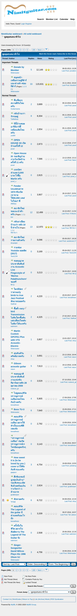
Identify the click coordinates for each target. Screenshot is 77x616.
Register (28, 24)
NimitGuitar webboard (11, 34)
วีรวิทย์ (13, 502)
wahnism (14, 326)
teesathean (72, 297)
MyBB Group (31, 605)
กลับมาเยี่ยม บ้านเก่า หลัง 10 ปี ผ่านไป (18, 224)
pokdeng (73, 466)
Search (40, 19)
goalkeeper (15, 495)
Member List (52, 19)
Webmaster (15, 73)
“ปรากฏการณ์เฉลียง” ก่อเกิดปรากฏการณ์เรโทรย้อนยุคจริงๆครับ (18, 444)
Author (12, 58)
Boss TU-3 (19, 409)
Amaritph (14, 243)
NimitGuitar (17, 599)
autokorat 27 (71, 241)
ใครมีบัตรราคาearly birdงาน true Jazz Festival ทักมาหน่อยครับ (18, 295)
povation (73, 71)
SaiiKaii (13, 304)
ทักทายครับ (19, 499)
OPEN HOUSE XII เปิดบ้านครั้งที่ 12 (18, 143)
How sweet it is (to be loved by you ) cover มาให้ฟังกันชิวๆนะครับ (18, 463)
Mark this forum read (47, 54)
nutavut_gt (15, 388)
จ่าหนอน (73, 213)
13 (31, 227)
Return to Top (27, 599)
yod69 (13, 135)
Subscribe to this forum (66, 54)
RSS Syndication (57, 599)
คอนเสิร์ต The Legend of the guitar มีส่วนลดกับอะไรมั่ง (18, 512)
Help (72, 19)
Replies (31, 58)
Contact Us (7, 599)
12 (31, 212)
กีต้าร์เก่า (14, 233)
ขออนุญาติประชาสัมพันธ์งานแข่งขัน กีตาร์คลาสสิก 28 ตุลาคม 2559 (19, 380)
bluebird (73, 85)
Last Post (68, 58)
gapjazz (14, 472)
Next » (40, 50)
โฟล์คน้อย (14, 119)
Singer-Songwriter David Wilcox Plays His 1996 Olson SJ (18, 551)
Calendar (64, 19)
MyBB (13, 605)
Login (23, 24)
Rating (51, 58)
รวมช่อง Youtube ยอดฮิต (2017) (18, 250)
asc (74, 58)
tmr (12, 217)
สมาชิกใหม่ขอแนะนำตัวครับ (17, 211)
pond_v (13, 181)
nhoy (74, 341)
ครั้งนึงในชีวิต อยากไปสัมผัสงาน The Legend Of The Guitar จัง (18, 531)
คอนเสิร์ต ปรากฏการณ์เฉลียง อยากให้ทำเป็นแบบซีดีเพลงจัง (18, 422)
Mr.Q (12, 285)
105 (33, 50)
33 (31, 84)
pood (74, 105)
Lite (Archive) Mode (42, 599)
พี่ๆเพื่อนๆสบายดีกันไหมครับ (17, 103)
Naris (74, 160)
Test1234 (14, 256)
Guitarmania (15, 109)
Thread (5, 58)
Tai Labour (72, 515)
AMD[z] (13, 204)
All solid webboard (32, 34)
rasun (74, 357)
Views (39, 58)
